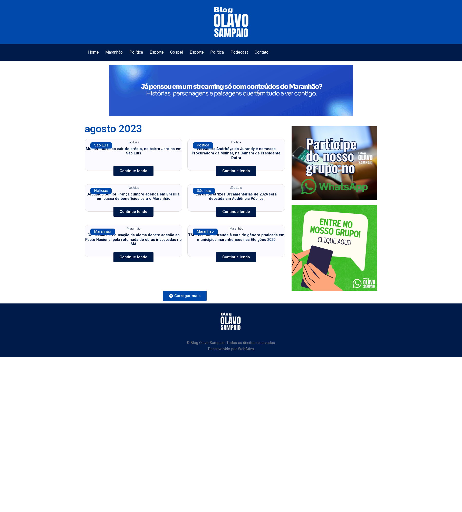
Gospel (176, 52)
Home (93, 52)
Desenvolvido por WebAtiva (231, 349)
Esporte (157, 52)
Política (136, 52)
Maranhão (114, 52)
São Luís (101, 145)
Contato (261, 52)
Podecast (239, 52)
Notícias (101, 191)
